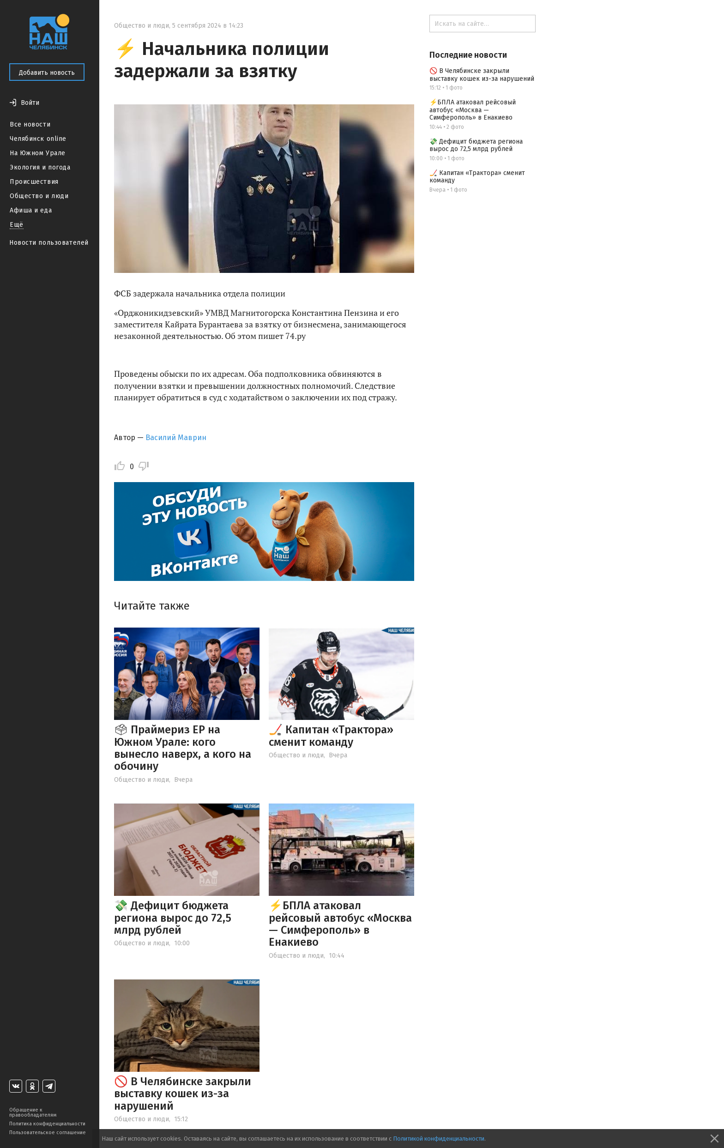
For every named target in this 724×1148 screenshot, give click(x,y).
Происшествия (34, 182)
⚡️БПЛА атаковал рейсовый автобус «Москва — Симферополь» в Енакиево (340, 924)
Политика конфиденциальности (47, 1123)
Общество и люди (39, 196)
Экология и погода (40, 167)
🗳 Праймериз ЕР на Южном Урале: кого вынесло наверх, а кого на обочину (182, 748)
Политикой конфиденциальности (438, 1138)
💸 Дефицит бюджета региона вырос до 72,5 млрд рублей (172, 918)
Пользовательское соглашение (47, 1132)
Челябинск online (38, 139)
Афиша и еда (31, 210)
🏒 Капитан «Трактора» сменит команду (331, 735)
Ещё (17, 225)
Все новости (30, 124)
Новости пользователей (49, 243)
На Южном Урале (38, 153)
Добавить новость (47, 73)
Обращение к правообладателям (32, 1112)
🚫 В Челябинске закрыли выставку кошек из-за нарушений (182, 1093)
